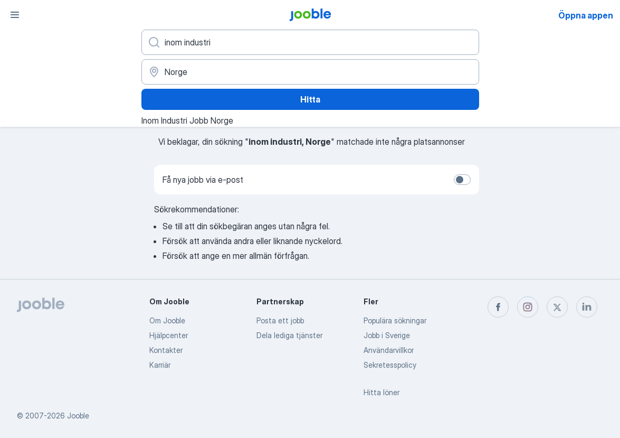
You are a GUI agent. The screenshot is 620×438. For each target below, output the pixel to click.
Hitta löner (381, 392)
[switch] (462, 179)
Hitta (310, 99)
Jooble (78, 415)
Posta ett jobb (280, 320)
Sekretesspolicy (390, 364)
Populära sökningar (395, 320)
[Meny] (14, 14)
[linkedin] (586, 307)
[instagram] (527, 307)
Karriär (159, 364)
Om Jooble (167, 320)
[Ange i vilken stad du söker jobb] (310, 72)
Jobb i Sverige (387, 335)
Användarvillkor (389, 350)
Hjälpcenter (168, 335)
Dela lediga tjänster (289, 335)
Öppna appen (585, 15)
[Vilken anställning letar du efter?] (310, 42)
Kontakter (166, 350)
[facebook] (498, 307)
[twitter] (557, 307)
